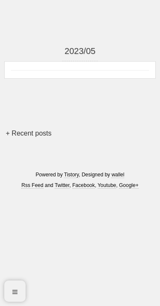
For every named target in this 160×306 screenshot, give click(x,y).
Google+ (129, 185)
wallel (117, 175)
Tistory (71, 175)
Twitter (62, 185)
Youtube (107, 185)
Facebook (84, 185)
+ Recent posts (29, 133)
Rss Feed (32, 185)
